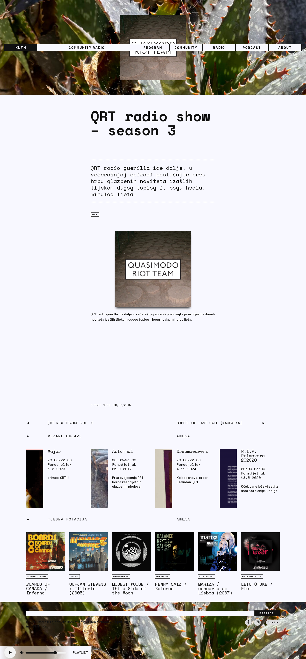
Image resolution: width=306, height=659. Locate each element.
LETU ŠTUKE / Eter (257, 586)
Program (152, 47)
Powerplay (121, 576)
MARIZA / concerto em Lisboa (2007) (215, 588)
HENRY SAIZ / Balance (171, 586)
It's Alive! (206, 576)
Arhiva (183, 519)
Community (185, 47)
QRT (95, 214)
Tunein (272, 622)
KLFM (21, 47)
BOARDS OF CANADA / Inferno (38, 588)
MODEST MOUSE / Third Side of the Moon (130, 588)
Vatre (74, 576)
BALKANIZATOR (251, 576)
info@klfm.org (37, 626)
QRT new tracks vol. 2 (71, 423)
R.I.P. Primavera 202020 (253, 455)
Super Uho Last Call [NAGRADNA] (209, 423)
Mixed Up (162, 576)
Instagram (257, 625)
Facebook (248, 625)
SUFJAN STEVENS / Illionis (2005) (87, 588)
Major (54, 451)
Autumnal (122, 451)
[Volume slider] (46, 653)
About (285, 47)
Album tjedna (37, 576)
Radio (219, 47)
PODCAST (252, 47)
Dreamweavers (192, 451)
